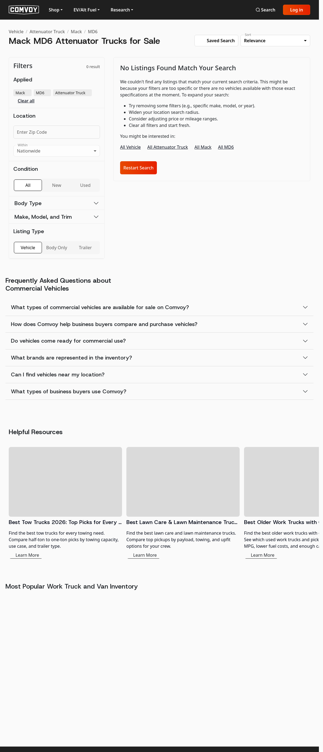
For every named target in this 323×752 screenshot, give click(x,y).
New (56, 185)
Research (120, 10)
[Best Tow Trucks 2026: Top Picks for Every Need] (65, 503)
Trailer (85, 248)
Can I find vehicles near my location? (58, 374)
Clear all (26, 100)
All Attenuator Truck (167, 147)
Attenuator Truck (47, 32)
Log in (296, 10)
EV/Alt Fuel (85, 10)
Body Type (28, 203)
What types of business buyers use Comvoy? (68, 391)
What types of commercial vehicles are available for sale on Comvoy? (100, 307)
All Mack (202, 147)
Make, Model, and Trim (43, 216)
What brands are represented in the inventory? (71, 357)
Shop (54, 10)
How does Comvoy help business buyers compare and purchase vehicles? (104, 324)
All (27, 185)
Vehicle (16, 32)
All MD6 (226, 147)
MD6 (93, 32)
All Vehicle (130, 147)
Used (85, 185)
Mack (76, 32)
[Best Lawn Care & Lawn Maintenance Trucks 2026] (183, 503)
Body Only (56, 248)
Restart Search (138, 168)
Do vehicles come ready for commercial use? (68, 340)
